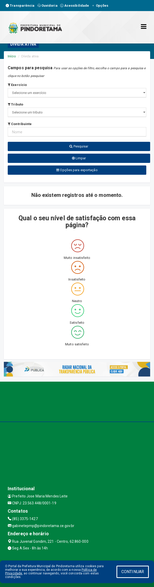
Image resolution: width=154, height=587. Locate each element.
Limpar (79, 158)
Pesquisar (78, 146)
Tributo (15, 104)
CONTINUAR (132, 571)
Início (12, 56)
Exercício (17, 85)
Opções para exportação (76, 170)
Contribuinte (20, 124)
